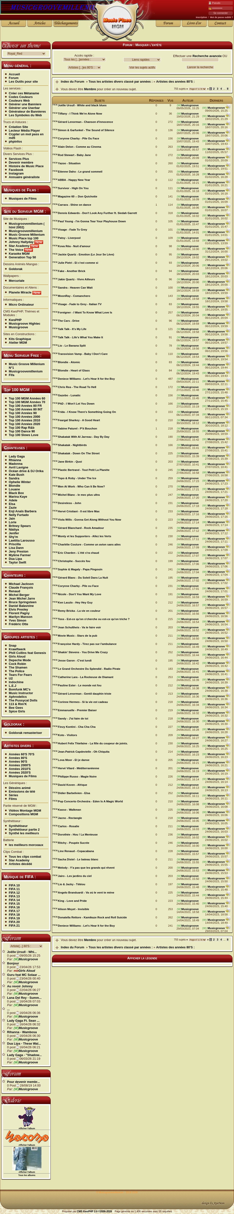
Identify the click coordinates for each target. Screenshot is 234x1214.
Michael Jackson (21, 584)
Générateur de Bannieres (27, 111)
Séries (13, 795)
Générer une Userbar (24, 108)
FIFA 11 (14, 889)
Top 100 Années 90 (23, 413)
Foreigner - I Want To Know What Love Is (85, 312)
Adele (13, 500)
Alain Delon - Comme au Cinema (79, 146)
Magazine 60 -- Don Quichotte (77, 196)
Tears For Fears (20, 675)
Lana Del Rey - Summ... (24, 998)
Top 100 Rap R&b (21, 427)
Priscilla (15, 544)
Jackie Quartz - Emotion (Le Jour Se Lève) (86, 254)
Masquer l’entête (148, 45)
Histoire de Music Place (26, 166)
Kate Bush (16, 474)
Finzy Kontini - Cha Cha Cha (77, 726)
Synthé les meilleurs (24, 833)
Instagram (16, 173)
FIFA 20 (14, 922)
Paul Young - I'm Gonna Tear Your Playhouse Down (92, 221)
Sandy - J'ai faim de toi (73, 718)
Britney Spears (20, 526)
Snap (12, 645)
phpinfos (15, 141)
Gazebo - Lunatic (69, 395)
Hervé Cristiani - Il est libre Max (79, 511)
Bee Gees (16, 707)
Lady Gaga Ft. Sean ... (23, 1020)
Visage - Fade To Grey (72, 229)
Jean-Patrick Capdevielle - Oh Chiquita (83, 751)
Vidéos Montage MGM (25, 810)
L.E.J (12, 686)
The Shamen (18, 667)
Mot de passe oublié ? (221, 17)
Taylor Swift (17, 562)
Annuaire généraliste (24, 177)
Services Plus (19, 159)
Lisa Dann (16, 548)
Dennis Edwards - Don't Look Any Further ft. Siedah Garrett (97, 213)
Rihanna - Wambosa (22, 1032)
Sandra (14, 478)
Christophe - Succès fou (74, 561)
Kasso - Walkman (69, 809)
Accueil (14, 74)
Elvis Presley (18, 609)
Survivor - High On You (73, 188)
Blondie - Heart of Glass (74, 370)
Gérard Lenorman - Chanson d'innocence (85, 121)
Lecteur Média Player (24, 130)
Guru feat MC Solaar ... (23, 975)
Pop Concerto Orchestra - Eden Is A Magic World (90, 801)
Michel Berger (19, 595)
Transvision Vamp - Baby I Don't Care (83, 353)
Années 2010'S (20, 769)
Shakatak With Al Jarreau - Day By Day (83, 436)
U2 (11, 678)
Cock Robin (17, 664)
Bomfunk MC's (19, 689)
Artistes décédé (20, 864)
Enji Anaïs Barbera (22, 511)
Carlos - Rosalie (68, 826)
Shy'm (13, 537)
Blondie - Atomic (69, 362)
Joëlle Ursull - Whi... (22, 952)
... (8, 1009)
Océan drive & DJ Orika (26, 471)
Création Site (18, 127)
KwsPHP (15, 320)
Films (13, 799)
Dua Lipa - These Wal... (24, 1043)
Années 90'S (18, 761)
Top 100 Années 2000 (24, 416)
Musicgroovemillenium (26, 231)
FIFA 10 (14, 885)
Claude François (21, 587)
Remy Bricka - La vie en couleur (79, 610)
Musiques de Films (23, 198)
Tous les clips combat (25, 856)
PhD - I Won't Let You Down (76, 403)
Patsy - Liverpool (69, 237)
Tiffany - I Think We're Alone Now (80, 113)
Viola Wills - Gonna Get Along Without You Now (89, 519)
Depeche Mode (20, 660)
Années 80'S (18, 758)
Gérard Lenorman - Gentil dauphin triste (84, 693)
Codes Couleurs (21, 97)
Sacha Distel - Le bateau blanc (78, 859)
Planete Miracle (25, 292)
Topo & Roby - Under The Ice (77, 478)
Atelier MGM (18, 342)
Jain (12, 518)
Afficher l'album (27, 1128)
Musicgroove (18, 327)
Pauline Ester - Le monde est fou (80, 685)
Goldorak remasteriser (25, 733)
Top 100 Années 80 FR (25, 406)
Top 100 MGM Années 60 (27, 398)
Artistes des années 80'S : (175, 81)
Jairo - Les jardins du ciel (75, 875)
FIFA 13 (14, 896)
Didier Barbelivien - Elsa (74, 793)
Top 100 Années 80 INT (26, 409)
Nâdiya (14, 529)
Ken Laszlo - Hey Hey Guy (75, 602)
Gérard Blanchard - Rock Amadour (81, 527)
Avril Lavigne (18, 467)
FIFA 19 (14, 918)
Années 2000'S (20, 765)
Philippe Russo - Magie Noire (77, 776)
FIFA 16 (14, 907)
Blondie (14, 485)
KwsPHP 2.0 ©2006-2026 (97, 1211)
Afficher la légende (142, 958)
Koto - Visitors (67, 735)
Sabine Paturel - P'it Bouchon (77, 428)
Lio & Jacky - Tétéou (71, 884)
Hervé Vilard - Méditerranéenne (78, 768)
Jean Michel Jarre (22, 598)
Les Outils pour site (23, 81)
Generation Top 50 (22, 257)
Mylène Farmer (20, 555)
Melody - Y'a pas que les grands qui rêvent (86, 867)
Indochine (16, 682)
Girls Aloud (17, 656)
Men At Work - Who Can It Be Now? (81, 486)
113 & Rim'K (18, 704)
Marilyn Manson (20, 617)
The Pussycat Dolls (23, 700)
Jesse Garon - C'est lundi (75, 660)
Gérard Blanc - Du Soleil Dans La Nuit (83, 577)
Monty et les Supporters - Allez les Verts (84, 536)
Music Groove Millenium (27, 234)
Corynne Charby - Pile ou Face (78, 585)
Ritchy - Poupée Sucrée (73, 842)
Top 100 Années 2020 (24, 424)
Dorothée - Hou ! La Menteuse (78, 834)
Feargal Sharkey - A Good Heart (79, 420)
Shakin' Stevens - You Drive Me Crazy (83, 652)
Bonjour (13, 963)
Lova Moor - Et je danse (73, 759)
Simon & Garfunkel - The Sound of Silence (86, 130)
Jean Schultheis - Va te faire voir (79, 627)
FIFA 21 (14, 925)
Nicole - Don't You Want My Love (79, 594)
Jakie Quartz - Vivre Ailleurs (76, 279)
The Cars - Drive (68, 320)
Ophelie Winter (20, 482)
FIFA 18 (14, 914)
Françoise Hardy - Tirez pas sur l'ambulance (87, 643)
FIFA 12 (14, 892)
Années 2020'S (20, 772)
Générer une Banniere (25, 104)
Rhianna (15, 460)
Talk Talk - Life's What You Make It (80, 337)
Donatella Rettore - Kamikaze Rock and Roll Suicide (92, 917)
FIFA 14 (14, 900)
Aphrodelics (18, 697)
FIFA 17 (14, 911)
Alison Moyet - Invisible (73, 909)
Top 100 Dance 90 (22, 431)
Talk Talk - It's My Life (72, 329)
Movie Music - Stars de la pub (77, 635)
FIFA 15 (14, 903)
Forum (14, 78)
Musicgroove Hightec (24, 323)
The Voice (21, 250)
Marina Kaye (18, 496)
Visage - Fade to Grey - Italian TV (80, 304)
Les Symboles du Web (25, 115)
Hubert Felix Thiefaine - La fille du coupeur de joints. (93, 743)
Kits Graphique (20, 339)
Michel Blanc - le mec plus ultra (79, 494)
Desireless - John (69, 503)
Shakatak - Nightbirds (72, 445)
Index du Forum (72, 81)
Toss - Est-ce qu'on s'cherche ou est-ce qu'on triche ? (94, 619)
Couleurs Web (19, 100)
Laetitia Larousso (22, 540)
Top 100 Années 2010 (24, 420)
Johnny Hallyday (26, 242)
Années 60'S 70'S (21, 754)
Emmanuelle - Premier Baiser (77, 710)
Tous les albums (26, 1175)
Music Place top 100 (24, 238)
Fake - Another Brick (71, 271)
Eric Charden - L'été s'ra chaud (78, 552)
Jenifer (14, 533)
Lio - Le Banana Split (72, 345)
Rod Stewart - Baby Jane (74, 155)
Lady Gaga (17, 456)
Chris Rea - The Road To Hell (77, 387)
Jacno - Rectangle (70, 817)
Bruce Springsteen (23, 602)
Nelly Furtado (19, 515)
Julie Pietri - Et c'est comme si (78, 262)
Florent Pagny (19, 613)
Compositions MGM (23, 814)
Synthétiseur (18, 826)
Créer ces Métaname (24, 93)
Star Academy (24, 246)
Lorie (12, 522)
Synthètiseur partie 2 (24, 829)
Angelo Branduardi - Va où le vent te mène (86, 892)
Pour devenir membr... (23, 1082)
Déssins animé (20, 788)
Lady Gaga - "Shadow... (24, 1055)
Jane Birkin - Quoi (70, 461)
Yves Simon (17, 620)
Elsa (12, 504)
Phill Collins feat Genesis (27, 653)
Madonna (15, 464)
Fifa (11, 375)
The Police (16, 671)
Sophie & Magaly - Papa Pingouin (80, 569)
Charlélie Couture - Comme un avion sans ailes (89, 544)
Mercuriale (16, 280)
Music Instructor (21, 693)
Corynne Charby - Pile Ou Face (78, 138)
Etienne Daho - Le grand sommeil (80, 171)
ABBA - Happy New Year (74, 179)
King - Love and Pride (72, 900)
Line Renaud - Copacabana (76, 851)
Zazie (13, 507)
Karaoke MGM (19, 253)
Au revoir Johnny (20, 986)
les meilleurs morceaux (26, 845)
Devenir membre (21, 162)
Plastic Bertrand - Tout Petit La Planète (84, 469)
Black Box (16, 493)
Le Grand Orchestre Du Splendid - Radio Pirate (89, 668)
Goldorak (15, 269)
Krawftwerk (17, 649)
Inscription (201, 17)
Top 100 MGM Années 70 (27, 402)
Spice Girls (17, 711)
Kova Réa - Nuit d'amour (74, 246)
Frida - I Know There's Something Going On (87, 411)
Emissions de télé (22, 791)
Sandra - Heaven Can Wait (75, 287)
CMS (79, 1211)
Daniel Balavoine (21, 606)
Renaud (14, 591)
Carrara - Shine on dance (74, 204)
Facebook (16, 170)
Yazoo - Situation (69, 163)
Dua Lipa (15, 559)
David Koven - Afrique (72, 784)
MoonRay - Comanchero (74, 295)
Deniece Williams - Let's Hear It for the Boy (86, 378)
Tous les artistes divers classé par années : (120, 81)
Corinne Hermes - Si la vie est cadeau (83, 701)
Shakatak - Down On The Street (79, 453)
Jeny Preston (18, 551)
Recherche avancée (207, 56)
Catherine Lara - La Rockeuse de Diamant (85, 677)
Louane (14, 489)
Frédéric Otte (18, 624)
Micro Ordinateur (21, 304)
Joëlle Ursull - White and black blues (82, 105)
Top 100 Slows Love (23, 435)
